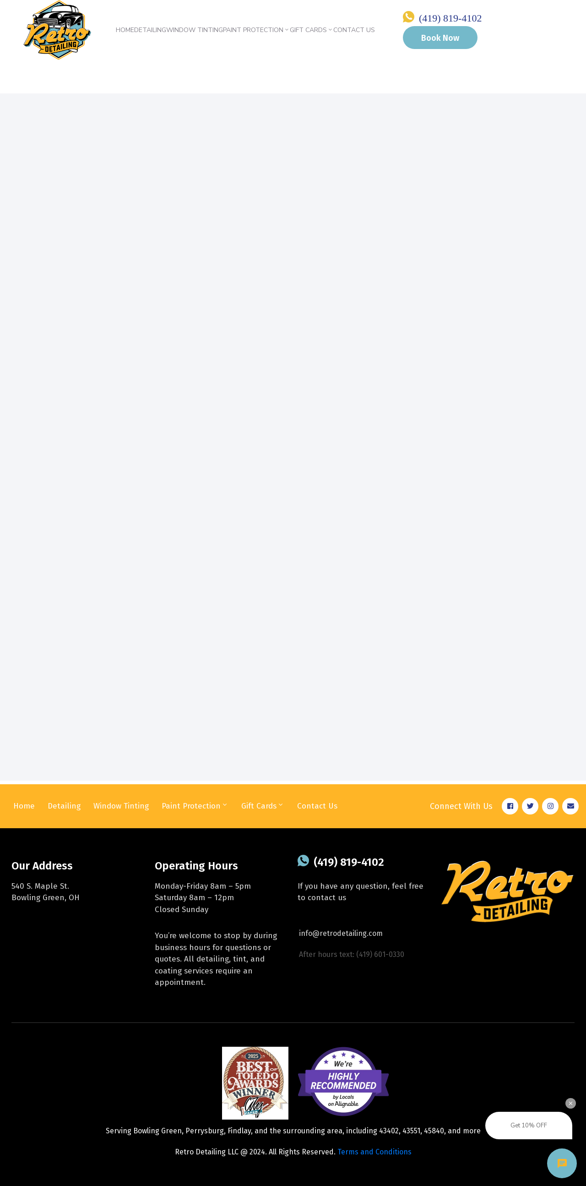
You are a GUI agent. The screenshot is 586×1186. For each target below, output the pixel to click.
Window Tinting (194, 30)
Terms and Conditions (374, 1152)
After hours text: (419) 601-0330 (351, 954)
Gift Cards (311, 30)
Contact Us (354, 30)
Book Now (440, 38)
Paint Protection (256, 30)
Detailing (150, 30)
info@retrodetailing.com (341, 933)
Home (125, 30)
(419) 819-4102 (450, 18)
